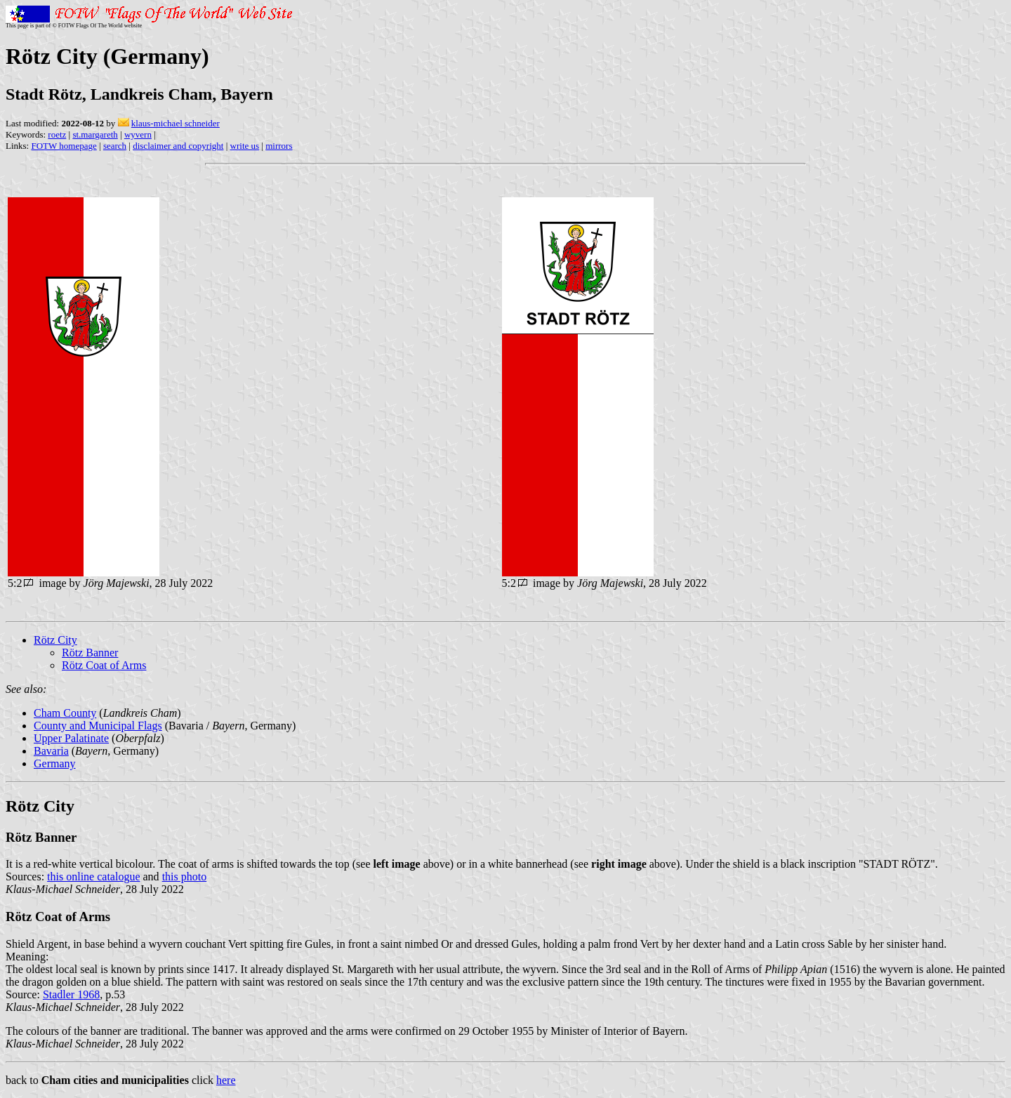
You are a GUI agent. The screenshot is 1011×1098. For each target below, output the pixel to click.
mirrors (278, 145)
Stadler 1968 (71, 994)
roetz (57, 134)
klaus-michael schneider (175, 123)
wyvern (138, 134)
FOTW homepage (63, 145)
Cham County (65, 713)
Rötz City (55, 640)
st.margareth (94, 134)
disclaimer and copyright (178, 145)
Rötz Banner (90, 653)
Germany (55, 763)
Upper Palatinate (71, 738)
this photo (184, 876)
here (226, 1080)
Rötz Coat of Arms (104, 665)
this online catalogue (93, 876)
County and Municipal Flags (98, 726)
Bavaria (51, 751)
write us (245, 145)
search (114, 145)
